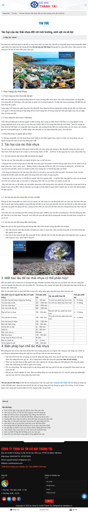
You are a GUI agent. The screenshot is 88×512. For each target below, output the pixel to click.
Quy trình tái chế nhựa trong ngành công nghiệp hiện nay (24, 434)
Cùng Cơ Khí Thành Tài (62, 383)
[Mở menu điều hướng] (3, 5)
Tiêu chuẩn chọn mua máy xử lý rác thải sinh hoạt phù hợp (25, 430)
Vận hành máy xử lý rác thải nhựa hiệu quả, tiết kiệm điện (24, 423)
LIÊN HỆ (49, 501)
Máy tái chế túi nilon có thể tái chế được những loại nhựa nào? (26, 417)
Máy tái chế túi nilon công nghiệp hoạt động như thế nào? (25, 415)
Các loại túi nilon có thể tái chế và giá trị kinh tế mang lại (24, 413)
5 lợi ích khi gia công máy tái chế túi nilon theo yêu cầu (24, 410)
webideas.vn (67, 506)
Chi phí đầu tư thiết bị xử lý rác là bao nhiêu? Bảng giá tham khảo (27, 428)
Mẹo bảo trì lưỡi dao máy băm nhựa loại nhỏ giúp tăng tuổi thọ (26, 421)
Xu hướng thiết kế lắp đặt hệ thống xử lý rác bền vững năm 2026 (27, 425)
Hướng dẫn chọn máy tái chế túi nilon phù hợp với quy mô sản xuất (28, 419)
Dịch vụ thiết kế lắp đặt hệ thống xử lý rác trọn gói (22, 432)
